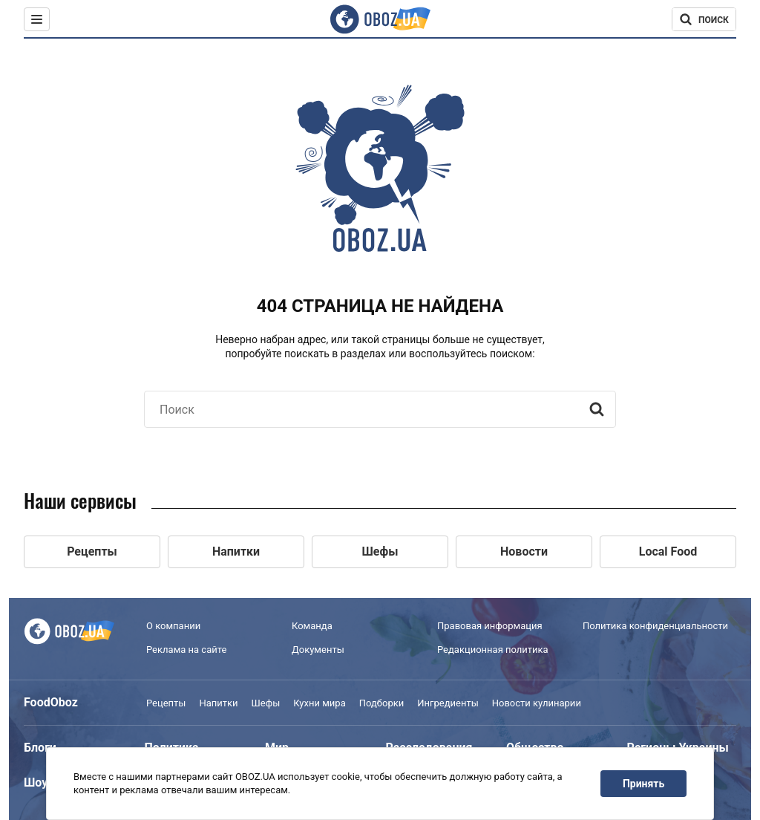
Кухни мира (319, 703)
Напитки (218, 703)
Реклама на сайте (186, 649)
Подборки (381, 703)
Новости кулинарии (536, 703)
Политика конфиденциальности (655, 625)
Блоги (40, 748)
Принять (643, 784)
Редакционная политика (492, 649)
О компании (173, 625)
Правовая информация (490, 625)
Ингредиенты (448, 703)
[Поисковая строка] (704, 19)
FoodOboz (51, 702)
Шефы (266, 703)
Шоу (36, 782)
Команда (312, 625)
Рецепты (166, 703)
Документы (318, 649)
